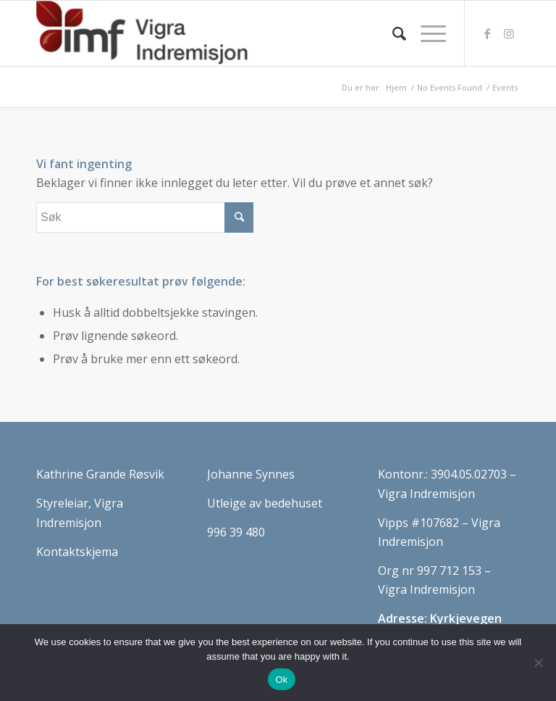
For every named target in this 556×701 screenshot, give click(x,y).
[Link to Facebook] (487, 33)
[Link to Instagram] (509, 33)
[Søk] (392, 33)
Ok (281, 679)
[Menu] (426, 33)
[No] (538, 662)
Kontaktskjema (77, 552)
